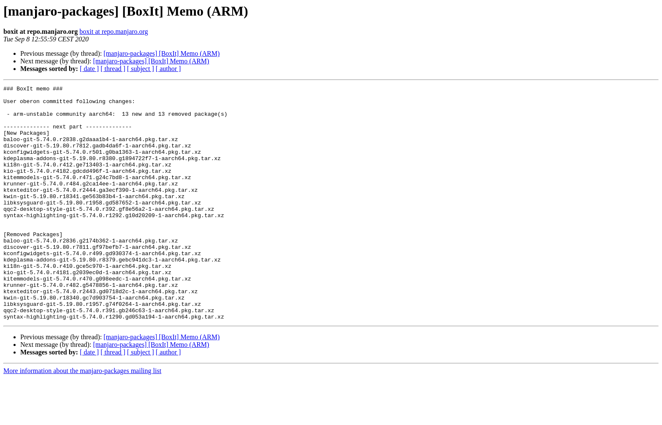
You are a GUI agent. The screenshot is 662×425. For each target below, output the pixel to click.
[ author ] (168, 68)
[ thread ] (112, 68)
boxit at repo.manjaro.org (113, 31)
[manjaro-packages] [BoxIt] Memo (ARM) (161, 53)
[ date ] (89, 68)
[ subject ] (140, 68)
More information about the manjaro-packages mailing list (82, 417)
